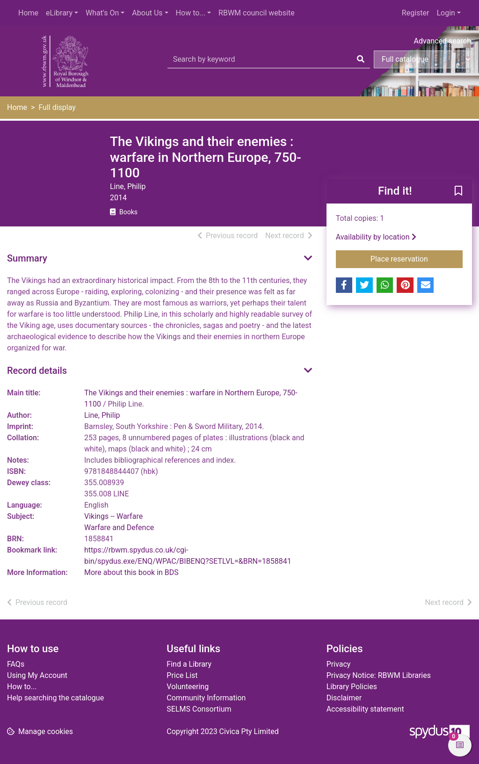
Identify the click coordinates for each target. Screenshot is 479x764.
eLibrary (59, 12)
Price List (182, 675)
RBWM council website (256, 12)
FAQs (15, 664)
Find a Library (189, 664)
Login (445, 12)
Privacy (339, 664)
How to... (190, 12)
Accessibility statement (365, 709)
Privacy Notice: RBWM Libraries (379, 675)
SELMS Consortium (199, 709)
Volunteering (188, 686)
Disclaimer (344, 697)
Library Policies (352, 686)
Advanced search (442, 40)
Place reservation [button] (416, 258)
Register (415, 12)
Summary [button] (27, 258)
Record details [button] (37, 370)
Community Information (206, 697)
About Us (147, 12)
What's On (102, 12)
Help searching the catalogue (55, 697)
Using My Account (37, 675)
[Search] (360, 59)
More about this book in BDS (131, 572)
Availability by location (376, 237)
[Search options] (423, 59)
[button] (458, 191)
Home (28, 12)
